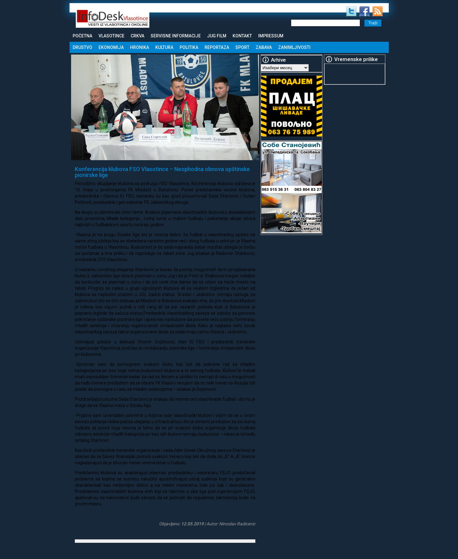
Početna (82, 35)
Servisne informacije (176, 35)
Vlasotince (111, 35)
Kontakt (242, 35)
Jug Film (216, 35)
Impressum (270, 35)
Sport (242, 47)
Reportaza (217, 47)
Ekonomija (111, 47)
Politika (189, 47)
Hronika (139, 47)
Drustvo (82, 47)
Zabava (264, 47)
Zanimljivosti (294, 47)
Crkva (137, 35)
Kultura (164, 47)
